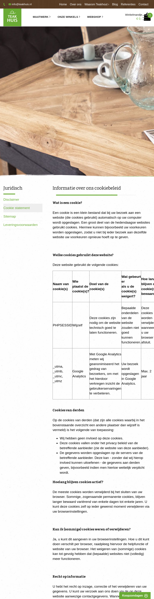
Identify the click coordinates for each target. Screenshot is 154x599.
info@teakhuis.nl (22, 4)
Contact (143, 4)
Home (63, 4)
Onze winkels (68, 16)
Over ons (75, 4)
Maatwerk (40, 16)
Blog (115, 4)
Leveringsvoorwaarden (20, 225)
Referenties (128, 4)
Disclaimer (11, 199)
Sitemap (9, 216)
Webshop (94, 16)
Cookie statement (16, 208)
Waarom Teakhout (95, 4)
